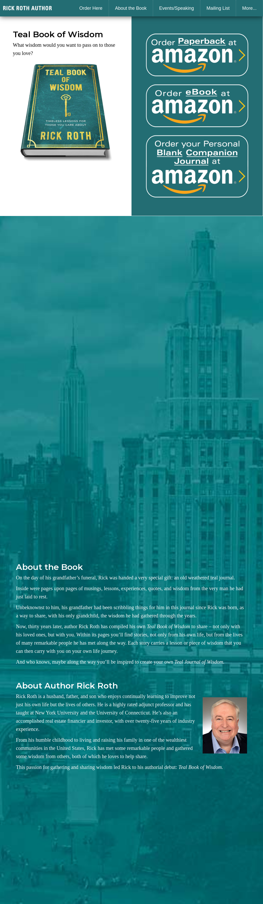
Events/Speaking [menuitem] (176, 8)
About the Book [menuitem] (131, 8)
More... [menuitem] (249, 8)
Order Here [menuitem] (90, 8)
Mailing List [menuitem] (218, 8)
